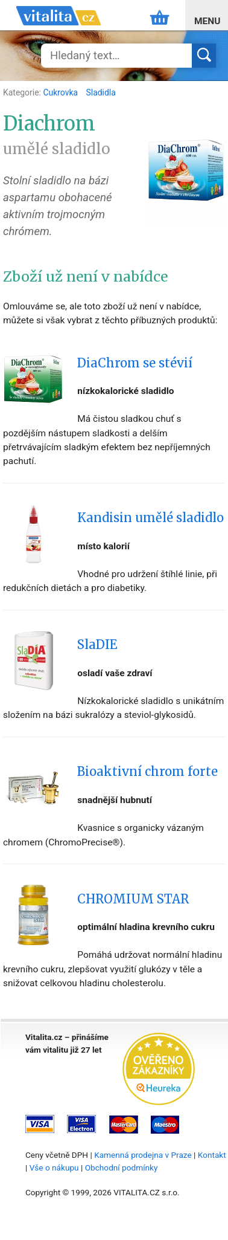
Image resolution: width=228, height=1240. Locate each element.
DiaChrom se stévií (134, 363)
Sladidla (101, 92)
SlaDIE (97, 645)
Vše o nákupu (54, 1167)
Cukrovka (61, 92)
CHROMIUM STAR (133, 899)
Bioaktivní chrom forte (147, 772)
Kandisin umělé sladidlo (150, 518)
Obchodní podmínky (121, 1167)
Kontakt (212, 1155)
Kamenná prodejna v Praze (143, 1155)
